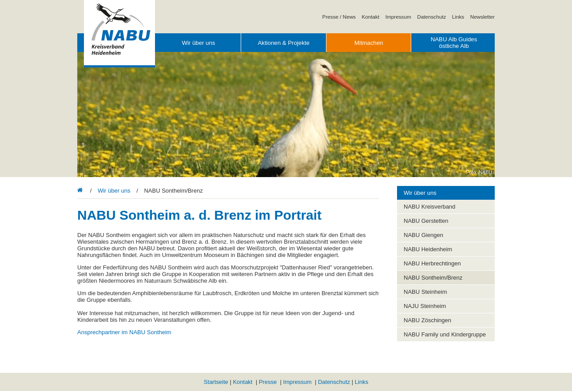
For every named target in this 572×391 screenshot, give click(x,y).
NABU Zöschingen (427, 320)
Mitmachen (368, 42)
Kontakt (371, 17)
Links (458, 17)
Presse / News (339, 17)
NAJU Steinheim (425, 306)
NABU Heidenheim (428, 249)
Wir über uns (198, 42)
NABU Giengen (423, 235)
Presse (268, 382)
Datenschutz (431, 17)
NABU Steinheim (425, 291)
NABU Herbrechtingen (432, 263)
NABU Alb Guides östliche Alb (454, 42)
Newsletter (482, 17)
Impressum (398, 17)
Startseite (216, 382)
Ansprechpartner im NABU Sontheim (124, 332)
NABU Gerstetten (426, 220)
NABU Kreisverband (429, 206)
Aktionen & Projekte (283, 42)
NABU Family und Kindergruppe (445, 334)
